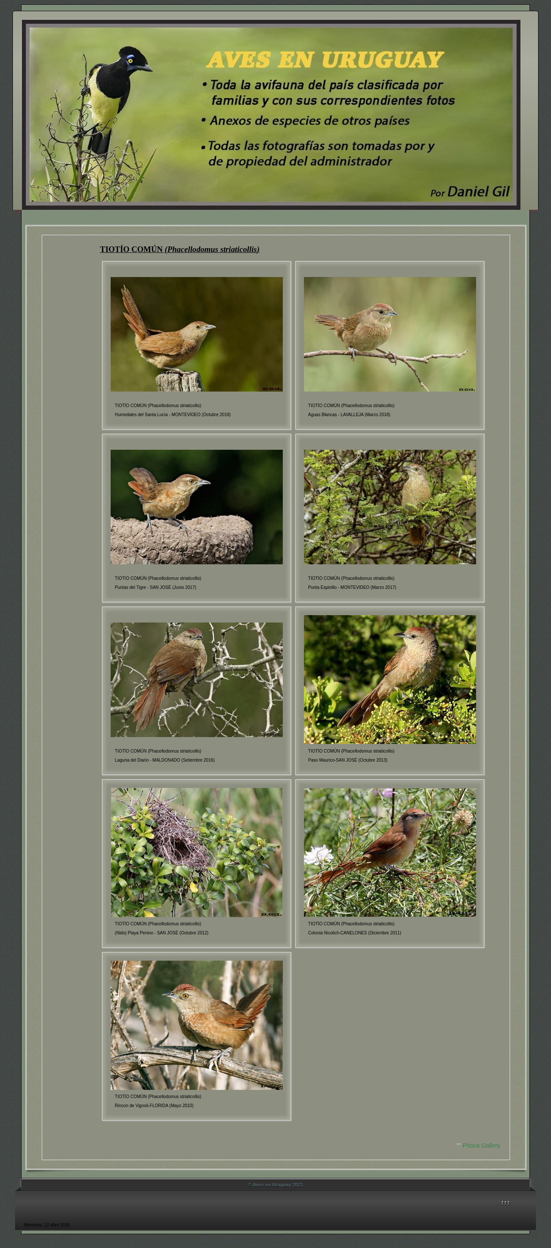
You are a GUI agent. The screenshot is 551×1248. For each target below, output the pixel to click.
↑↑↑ (505, 1202)
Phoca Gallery (481, 1145)
